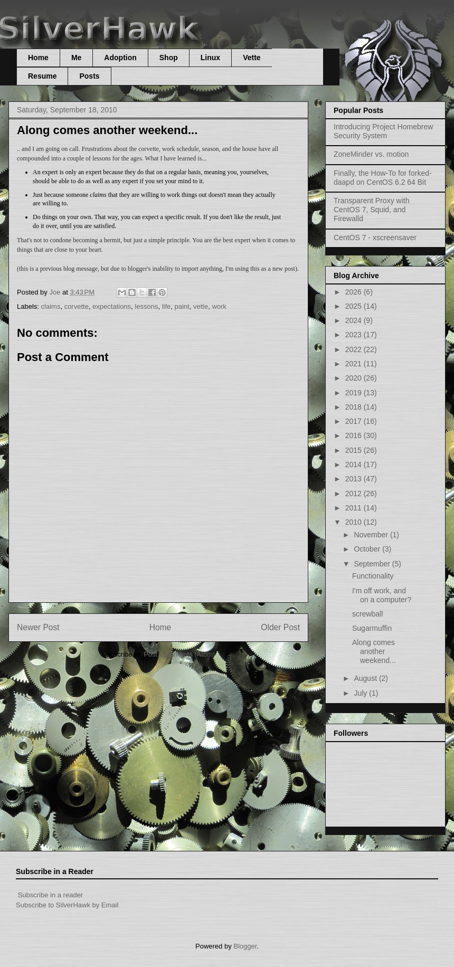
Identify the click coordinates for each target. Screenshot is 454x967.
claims (51, 306)
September (373, 564)
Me (76, 57)
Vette (251, 57)
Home (38, 57)
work (219, 306)
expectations (111, 306)
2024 (354, 320)
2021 (354, 363)
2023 (354, 334)
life (166, 306)
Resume (42, 76)
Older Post (280, 627)
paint (182, 306)
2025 (354, 306)
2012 (354, 493)
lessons (146, 306)
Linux (210, 57)
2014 (354, 464)
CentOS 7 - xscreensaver (375, 237)
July (361, 693)
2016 (354, 435)
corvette (76, 306)
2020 (354, 378)
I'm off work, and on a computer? (381, 595)
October (368, 549)
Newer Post (38, 627)
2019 (354, 392)
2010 (354, 522)
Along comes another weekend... (374, 651)
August (366, 678)
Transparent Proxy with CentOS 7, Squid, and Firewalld (371, 209)
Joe (55, 292)
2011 (354, 508)
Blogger (245, 946)
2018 (354, 407)
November (372, 534)
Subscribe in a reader (50, 895)
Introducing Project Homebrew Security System (383, 131)
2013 (354, 479)
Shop (168, 57)
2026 (354, 292)
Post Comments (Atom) (179, 654)
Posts (89, 76)
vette (200, 306)
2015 (354, 450)
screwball (367, 614)
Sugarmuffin (372, 628)
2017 (354, 421)
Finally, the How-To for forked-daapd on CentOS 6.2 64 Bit (383, 177)
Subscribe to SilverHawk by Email (67, 905)
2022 (354, 349)
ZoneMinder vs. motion (371, 154)
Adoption (120, 57)
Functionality (373, 576)
